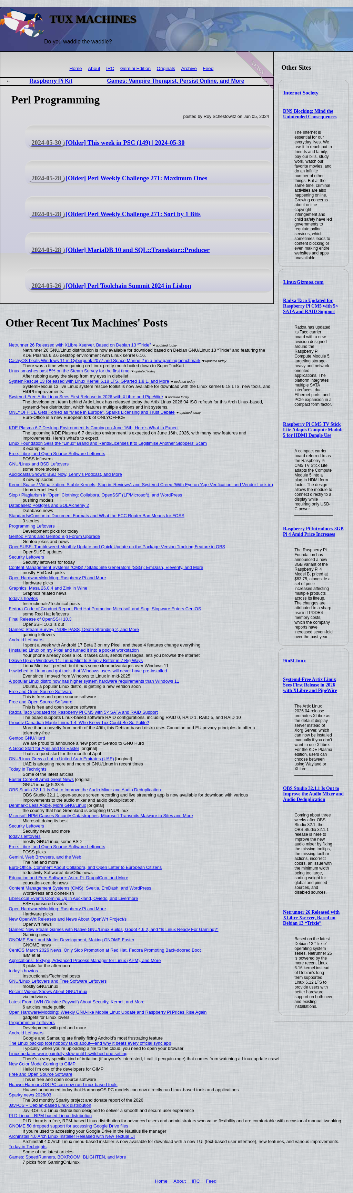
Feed (208, 68)
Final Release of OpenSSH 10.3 (40, 619)
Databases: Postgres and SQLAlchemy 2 (49, 505)
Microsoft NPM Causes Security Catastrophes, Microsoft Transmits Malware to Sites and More (101, 815)
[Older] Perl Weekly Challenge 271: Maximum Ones (117, 178)
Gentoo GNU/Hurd (27, 738)
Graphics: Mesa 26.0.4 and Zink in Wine (48, 588)
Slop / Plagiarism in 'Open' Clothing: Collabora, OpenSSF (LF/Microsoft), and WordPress (95, 495)
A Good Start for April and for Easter (44, 748)
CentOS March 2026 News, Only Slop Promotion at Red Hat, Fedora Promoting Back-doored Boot (105, 950)
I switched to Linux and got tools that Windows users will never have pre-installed (88, 670)
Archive (189, 68)
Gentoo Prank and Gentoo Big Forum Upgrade (54, 536)
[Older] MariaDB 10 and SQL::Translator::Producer (119, 250)
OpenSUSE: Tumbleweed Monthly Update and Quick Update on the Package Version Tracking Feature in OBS (117, 546)
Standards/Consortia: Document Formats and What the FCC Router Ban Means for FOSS (96, 515)
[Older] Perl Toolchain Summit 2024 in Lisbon (109, 285)
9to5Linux (294, 660)
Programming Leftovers (32, 526)
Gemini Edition (135, 68)
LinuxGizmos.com (303, 282)
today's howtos (23, 598)
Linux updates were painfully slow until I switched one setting (68, 1053)
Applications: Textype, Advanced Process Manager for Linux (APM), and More (85, 960)
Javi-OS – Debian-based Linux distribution (50, 1105)
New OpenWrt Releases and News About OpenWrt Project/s (68, 919)
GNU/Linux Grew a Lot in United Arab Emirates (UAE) (61, 758)
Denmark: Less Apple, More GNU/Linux (47, 805)
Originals (166, 68)
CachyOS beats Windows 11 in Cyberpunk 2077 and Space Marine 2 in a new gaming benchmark (105, 360)
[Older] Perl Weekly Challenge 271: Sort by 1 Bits (114, 214)
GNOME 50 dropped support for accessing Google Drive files (68, 1126)
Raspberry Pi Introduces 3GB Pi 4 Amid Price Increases (313, 531)
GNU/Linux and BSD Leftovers (39, 464)
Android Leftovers (26, 639)
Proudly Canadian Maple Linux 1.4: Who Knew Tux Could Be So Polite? (79, 722)
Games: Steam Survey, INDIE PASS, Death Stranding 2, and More (74, 629)
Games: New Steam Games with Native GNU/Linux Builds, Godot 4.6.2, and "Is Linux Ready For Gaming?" (114, 929)
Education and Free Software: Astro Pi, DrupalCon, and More (68, 877)
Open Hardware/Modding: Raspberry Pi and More (57, 577)
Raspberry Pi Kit (50, 81)
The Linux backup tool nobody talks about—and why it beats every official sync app (90, 1043)
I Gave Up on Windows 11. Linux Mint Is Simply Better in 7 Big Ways (76, 660)
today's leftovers (25, 836)
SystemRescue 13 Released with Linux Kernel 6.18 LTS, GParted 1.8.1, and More (89, 381)
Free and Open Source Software (40, 691)
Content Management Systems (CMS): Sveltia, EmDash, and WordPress (80, 888)
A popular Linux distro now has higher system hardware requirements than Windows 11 (94, 681)
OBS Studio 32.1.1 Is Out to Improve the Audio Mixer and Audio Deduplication (313, 794)
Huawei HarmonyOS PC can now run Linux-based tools (63, 1084)
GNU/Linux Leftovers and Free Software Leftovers (58, 981)
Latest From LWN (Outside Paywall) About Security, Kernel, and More (77, 1001)
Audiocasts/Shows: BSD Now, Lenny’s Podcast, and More (65, 474)
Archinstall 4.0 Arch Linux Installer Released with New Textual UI (72, 1136)
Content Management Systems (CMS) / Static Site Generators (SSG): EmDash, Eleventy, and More (106, 567)
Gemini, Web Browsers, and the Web (45, 857)
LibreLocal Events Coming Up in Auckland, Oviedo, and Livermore (73, 898)
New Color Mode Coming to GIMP (42, 1063)
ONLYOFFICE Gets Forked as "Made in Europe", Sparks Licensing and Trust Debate (92, 412)
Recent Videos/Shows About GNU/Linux (48, 991)
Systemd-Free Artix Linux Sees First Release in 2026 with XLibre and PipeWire (310, 685)
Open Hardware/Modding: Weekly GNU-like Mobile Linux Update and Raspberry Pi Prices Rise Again (108, 1012)
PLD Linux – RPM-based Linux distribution (50, 1115)
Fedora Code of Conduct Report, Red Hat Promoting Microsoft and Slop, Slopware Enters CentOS (105, 608)
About (94, 68)
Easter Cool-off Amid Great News (41, 779)
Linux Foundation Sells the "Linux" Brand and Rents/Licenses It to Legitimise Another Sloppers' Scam (108, 443)
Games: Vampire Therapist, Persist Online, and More (175, 81)
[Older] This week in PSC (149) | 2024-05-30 (106, 142)
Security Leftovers (26, 557)
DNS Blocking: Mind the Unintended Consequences (309, 114)
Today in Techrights (28, 769)
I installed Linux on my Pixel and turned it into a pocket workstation (74, 650)
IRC (110, 68)
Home (75, 68)
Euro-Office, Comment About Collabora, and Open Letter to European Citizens (85, 867)
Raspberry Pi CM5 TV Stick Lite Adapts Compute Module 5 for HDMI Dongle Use (313, 430)
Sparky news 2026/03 (30, 1094)
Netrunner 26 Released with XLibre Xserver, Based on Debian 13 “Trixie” (311, 918)
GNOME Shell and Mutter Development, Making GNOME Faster (71, 939)
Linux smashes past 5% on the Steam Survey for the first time (69, 370)
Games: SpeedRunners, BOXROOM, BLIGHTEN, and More (67, 1157)
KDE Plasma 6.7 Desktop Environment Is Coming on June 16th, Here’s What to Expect (94, 427)
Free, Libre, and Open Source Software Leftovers (57, 453)
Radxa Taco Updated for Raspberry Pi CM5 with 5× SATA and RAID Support (310, 306)
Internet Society (301, 93)
